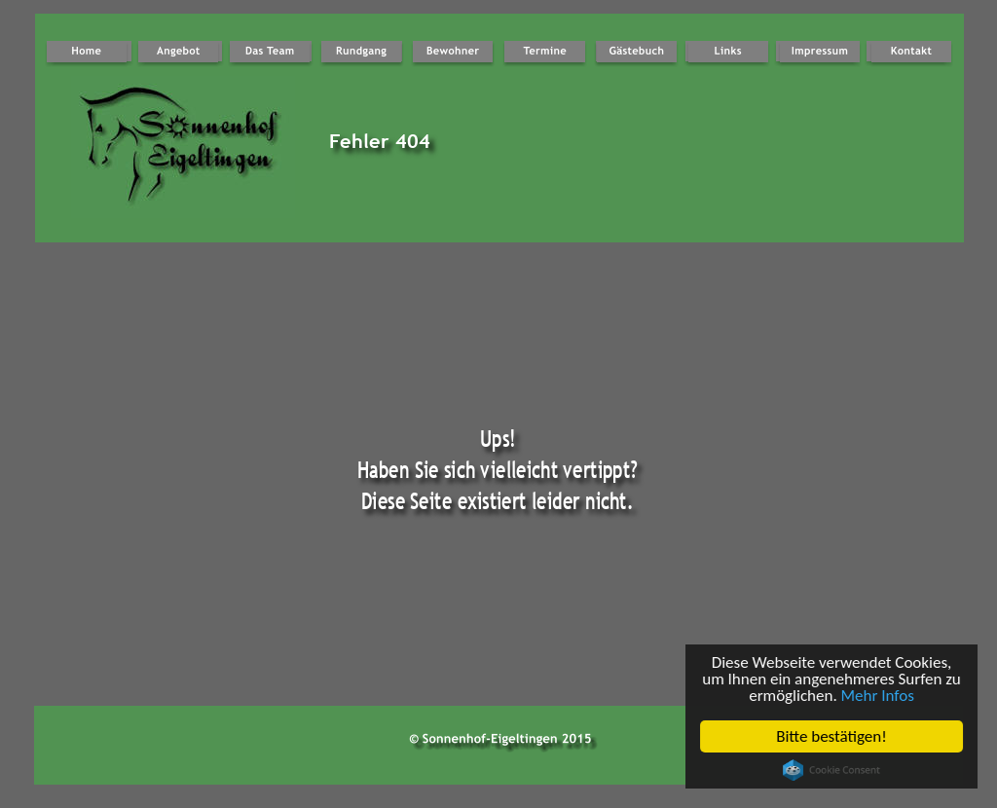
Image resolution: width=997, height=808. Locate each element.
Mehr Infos (877, 695)
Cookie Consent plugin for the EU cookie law (831, 770)
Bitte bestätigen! (831, 736)
